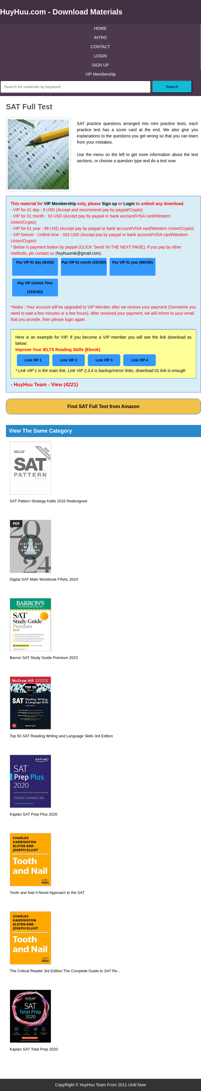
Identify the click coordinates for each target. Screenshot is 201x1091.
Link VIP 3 (103, 360)
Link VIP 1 (33, 360)
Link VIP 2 (68, 360)
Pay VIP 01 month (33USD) (83, 262)
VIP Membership (100, 74)
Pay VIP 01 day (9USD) (35, 262)
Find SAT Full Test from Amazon (103, 406)
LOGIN (100, 55)
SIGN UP (100, 65)
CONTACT (100, 46)
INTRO (100, 37)
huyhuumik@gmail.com (78, 253)
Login (128, 203)
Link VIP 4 (139, 360)
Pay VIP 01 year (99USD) (132, 262)
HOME (100, 28)
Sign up (109, 203)
